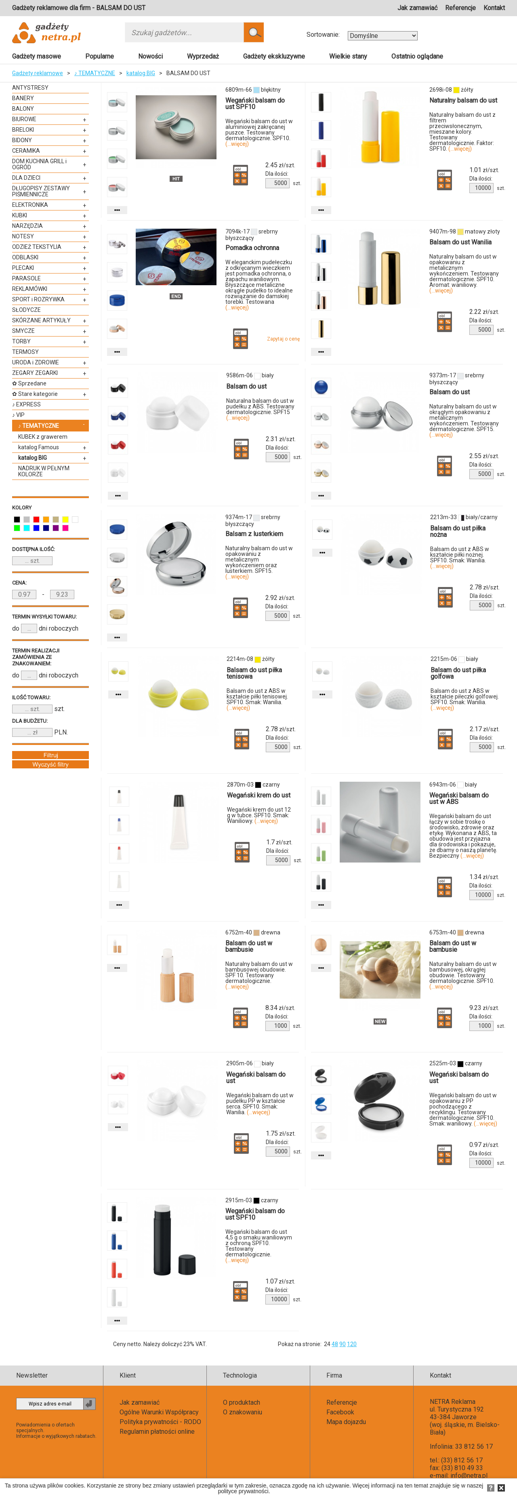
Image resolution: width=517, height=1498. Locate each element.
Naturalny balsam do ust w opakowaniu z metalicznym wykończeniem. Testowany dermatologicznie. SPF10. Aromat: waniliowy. (464, 273)
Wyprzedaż (203, 56)
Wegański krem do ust (258, 795)
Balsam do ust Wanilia (460, 242)
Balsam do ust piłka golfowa (458, 673)
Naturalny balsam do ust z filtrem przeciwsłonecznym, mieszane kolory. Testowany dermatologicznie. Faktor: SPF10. (462, 132)
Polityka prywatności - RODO (160, 1422)
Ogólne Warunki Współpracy (159, 1412)
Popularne (99, 56)
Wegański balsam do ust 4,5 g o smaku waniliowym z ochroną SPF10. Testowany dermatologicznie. (258, 1246)
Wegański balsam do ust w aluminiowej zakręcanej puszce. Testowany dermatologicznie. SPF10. (259, 132)
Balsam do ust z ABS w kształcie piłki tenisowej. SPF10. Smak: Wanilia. (257, 699)
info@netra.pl (469, 1475)
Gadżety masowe (36, 56)
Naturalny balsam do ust (463, 100)
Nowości (150, 56)
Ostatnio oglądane (417, 56)
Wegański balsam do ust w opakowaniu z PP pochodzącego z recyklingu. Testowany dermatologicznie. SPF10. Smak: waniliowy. (463, 1109)
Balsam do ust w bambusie (248, 946)
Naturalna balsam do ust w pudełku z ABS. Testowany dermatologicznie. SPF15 (260, 409)
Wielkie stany (348, 56)
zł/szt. (280, 165)
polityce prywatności (243, 1491)
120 (352, 1344)
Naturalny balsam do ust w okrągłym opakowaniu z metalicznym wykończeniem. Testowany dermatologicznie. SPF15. (464, 420)
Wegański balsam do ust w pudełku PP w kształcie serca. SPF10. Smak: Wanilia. (260, 1103)
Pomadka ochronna (252, 248)
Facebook (340, 1412)
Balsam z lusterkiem (254, 534)
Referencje (460, 8)
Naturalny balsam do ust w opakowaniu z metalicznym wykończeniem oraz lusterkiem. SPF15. (259, 562)
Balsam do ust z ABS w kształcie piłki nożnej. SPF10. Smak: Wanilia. (459, 557)
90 (342, 1344)
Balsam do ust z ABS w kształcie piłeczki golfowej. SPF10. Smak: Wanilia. (465, 699)
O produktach (241, 1402)
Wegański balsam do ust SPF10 (255, 104)
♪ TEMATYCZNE (94, 73)
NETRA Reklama (452, 1401)
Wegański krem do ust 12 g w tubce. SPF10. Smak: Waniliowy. (259, 815)
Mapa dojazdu (346, 1422)
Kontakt (494, 8)
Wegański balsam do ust (256, 1078)
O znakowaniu (242, 1412)
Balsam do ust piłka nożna (457, 531)
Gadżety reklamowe (37, 73)
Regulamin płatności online (157, 1431)
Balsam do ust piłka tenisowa (254, 673)
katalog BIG (140, 73)
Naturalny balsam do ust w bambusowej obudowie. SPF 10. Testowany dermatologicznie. (259, 975)
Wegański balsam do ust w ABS (459, 798)
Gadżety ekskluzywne (274, 56)
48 (335, 1344)
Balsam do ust (246, 386)
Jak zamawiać (417, 8)
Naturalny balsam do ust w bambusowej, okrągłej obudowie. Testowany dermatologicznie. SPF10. (463, 975)
